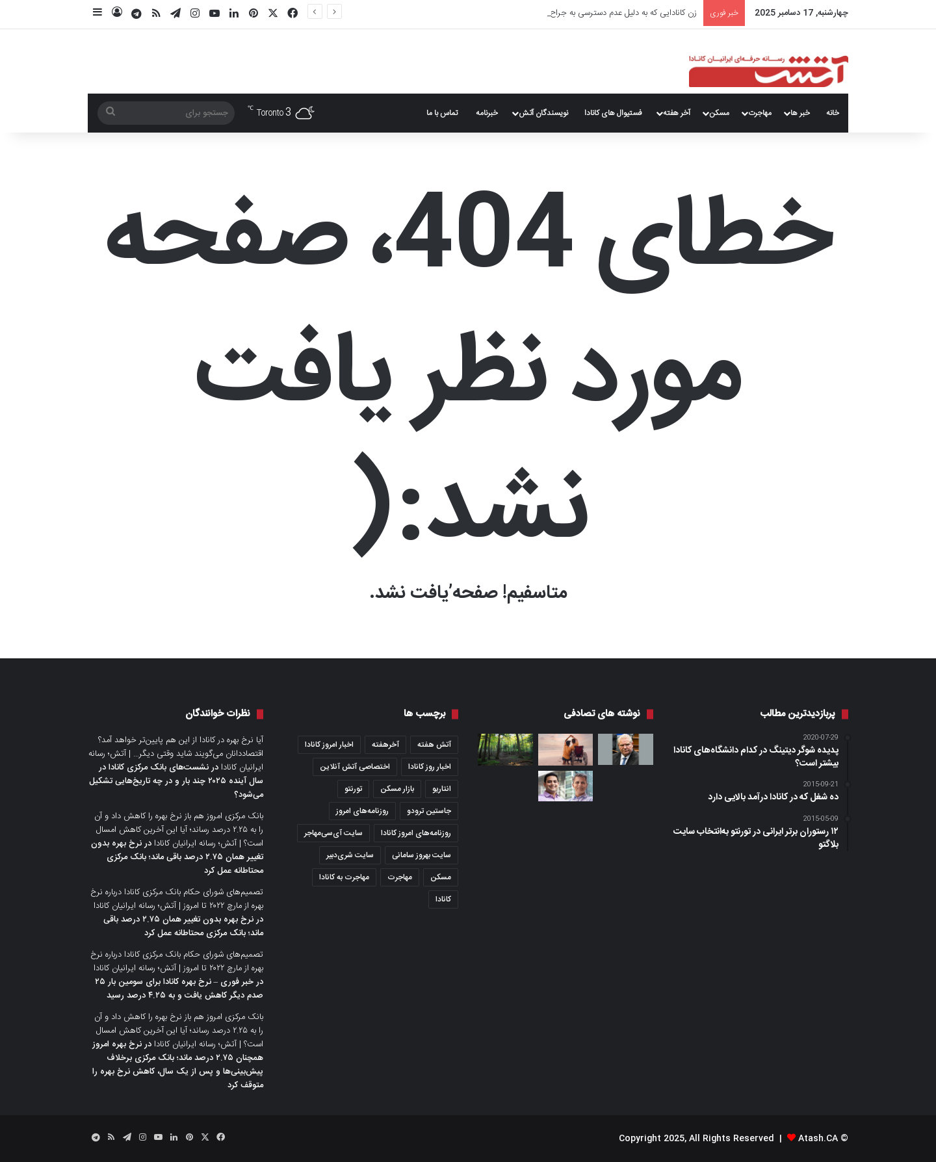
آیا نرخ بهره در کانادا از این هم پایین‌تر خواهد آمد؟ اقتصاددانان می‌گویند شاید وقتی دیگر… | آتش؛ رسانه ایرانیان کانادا (175, 754)
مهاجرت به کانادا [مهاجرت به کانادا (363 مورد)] (344, 877)
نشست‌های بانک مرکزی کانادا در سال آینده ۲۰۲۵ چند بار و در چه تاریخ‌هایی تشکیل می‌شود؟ (176, 781)
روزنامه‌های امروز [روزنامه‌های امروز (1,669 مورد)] (362, 811)
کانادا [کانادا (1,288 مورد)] (443, 899)
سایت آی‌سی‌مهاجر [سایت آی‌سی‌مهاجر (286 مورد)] (333, 833)
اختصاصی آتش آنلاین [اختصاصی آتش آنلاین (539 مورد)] (355, 766)
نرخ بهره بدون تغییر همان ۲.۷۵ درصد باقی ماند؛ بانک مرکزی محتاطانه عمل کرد (177, 857)
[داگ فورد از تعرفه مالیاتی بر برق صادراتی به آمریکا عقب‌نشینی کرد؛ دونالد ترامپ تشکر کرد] (625, 749)
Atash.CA (818, 1138)
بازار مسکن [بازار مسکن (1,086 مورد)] (397, 788)
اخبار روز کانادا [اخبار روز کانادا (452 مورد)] (429, 766)
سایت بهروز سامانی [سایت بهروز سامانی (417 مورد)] (421, 855)
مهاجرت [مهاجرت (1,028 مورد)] (399, 877)
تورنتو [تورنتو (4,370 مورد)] (353, 788)
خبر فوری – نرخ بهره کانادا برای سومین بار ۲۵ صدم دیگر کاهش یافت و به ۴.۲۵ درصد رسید (179, 989)
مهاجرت (760, 113)
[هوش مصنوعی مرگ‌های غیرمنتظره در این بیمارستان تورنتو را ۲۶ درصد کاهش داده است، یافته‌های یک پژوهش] (565, 786)
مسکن (719, 113)
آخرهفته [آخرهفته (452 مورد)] (385, 744)
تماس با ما (442, 113)
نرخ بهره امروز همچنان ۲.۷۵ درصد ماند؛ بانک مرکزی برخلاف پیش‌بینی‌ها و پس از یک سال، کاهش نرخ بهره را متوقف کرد (177, 1064)
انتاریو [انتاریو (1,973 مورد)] (441, 788)
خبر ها (800, 113)
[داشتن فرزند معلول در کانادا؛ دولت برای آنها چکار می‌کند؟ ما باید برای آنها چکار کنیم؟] (565, 749)
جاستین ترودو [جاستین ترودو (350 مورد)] (429, 811)
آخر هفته (676, 113)
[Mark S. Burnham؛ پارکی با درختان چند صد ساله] (505, 749)
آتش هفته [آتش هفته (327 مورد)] (434, 744)
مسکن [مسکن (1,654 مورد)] (440, 877)
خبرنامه (487, 113)
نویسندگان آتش (543, 113)
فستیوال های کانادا (613, 113)
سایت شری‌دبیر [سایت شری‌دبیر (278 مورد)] (350, 855)
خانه (832, 113)
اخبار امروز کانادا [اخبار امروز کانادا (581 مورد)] (329, 744)
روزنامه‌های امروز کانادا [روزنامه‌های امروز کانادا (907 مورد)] (416, 833)
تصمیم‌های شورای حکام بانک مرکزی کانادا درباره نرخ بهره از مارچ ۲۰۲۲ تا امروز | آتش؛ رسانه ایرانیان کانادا (176, 899)
